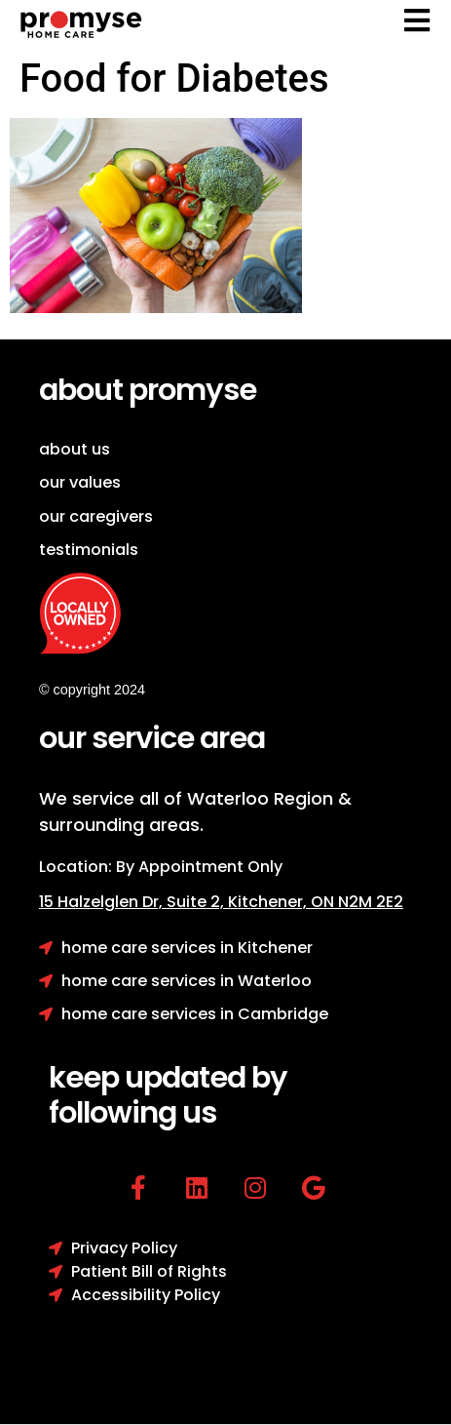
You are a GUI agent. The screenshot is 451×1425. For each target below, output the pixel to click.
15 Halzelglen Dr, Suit (133, 902)
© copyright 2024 (92, 689)
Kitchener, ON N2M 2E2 (315, 902)
